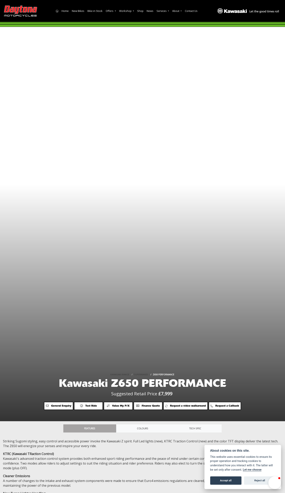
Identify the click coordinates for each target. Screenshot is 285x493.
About (176, 11)
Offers (110, 11)
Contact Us (191, 11)
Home (65, 11)
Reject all (259, 480)
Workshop (125, 11)
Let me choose (252, 469)
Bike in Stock (95, 11)
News (150, 11)
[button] (274, 482)
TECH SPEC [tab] (195, 429)
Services (162, 11)
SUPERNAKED (141, 362)
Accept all (226, 480)
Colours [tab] (142, 429)
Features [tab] (89, 429)
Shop (140, 11)
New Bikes (78, 11)
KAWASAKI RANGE (119, 362)
